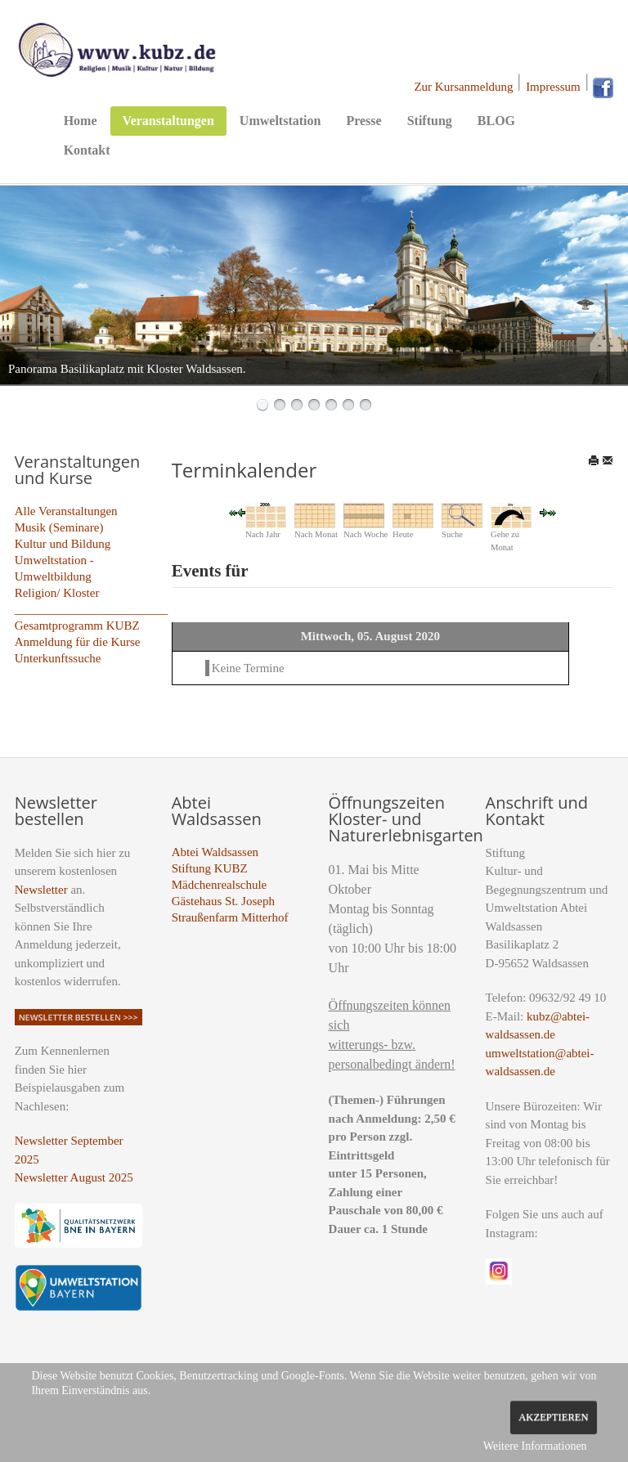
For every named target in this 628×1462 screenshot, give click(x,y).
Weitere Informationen (535, 1446)
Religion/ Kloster (57, 592)
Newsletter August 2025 (74, 1177)
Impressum (553, 86)
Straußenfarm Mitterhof (230, 917)
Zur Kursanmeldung (463, 86)
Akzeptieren (553, 1417)
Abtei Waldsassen (215, 852)
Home (80, 121)
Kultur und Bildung (63, 543)
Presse (363, 121)
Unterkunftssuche (58, 658)
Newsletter (41, 889)
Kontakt (87, 150)
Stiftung (429, 121)
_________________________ (91, 609)
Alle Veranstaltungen (66, 511)
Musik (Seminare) (59, 527)
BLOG (496, 121)
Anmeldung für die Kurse (78, 641)
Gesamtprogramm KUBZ (77, 625)
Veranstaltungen (168, 121)
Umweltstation (280, 121)
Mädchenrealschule (219, 884)
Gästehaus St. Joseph (223, 901)
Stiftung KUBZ (210, 868)
